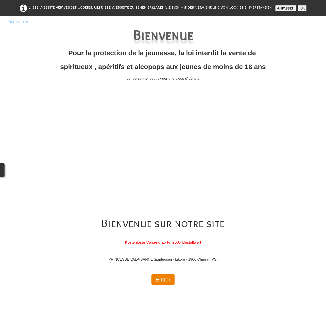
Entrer (163, 279)
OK (302, 8)
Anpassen (285, 8)
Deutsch (18, 21)
